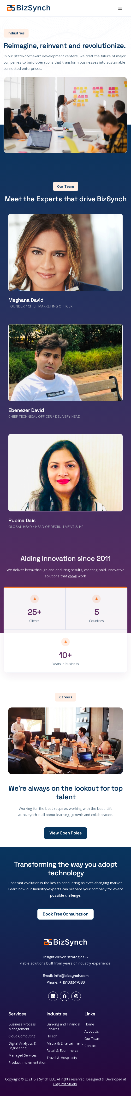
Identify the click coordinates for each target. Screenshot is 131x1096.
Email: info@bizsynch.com (66, 975)
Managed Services (22, 1055)
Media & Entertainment (65, 1043)
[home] (27, 8)
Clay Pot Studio (65, 1084)
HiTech (52, 1036)
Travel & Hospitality (62, 1057)
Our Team (92, 1038)
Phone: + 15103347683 (66, 982)
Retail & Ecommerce (62, 1050)
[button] (120, 8)
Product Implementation (27, 1062)
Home (89, 1024)
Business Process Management (22, 1026)
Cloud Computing (21, 1036)
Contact (90, 1045)
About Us (91, 1031)
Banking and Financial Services (63, 1026)
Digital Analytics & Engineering (22, 1045)
